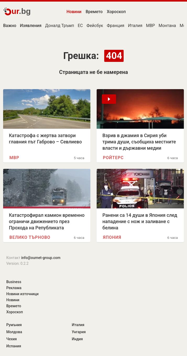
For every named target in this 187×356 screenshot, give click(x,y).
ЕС (80, 25)
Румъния (14, 325)
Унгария (79, 332)
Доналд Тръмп (59, 25)
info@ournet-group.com (40, 258)
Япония (112, 237)
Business (13, 282)
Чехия (11, 339)
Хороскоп (116, 11)
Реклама (13, 288)
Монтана (167, 25)
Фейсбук (94, 25)
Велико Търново (29, 237)
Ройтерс (113, 157)
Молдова (14, 332)
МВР (150, 25)
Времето (94, 11)
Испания (13, 346)
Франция (115, 25)
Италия (135, 25)
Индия (77, 339)
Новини (74, 11)
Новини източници (22, 294)
